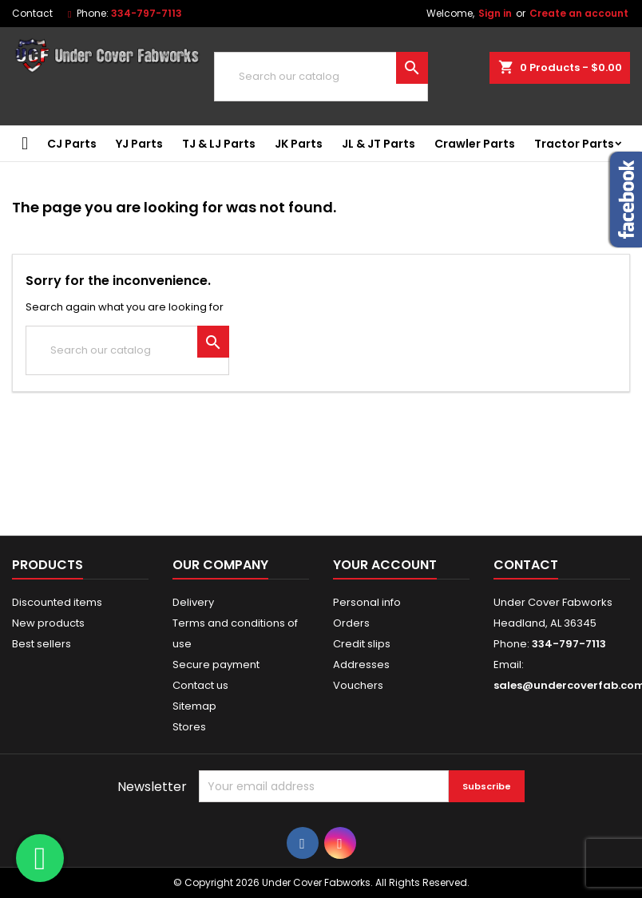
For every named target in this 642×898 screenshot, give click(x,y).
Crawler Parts (474, 144)
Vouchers (358, 685)
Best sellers (41, 643)
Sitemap (194, 706)
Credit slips (361, 643)
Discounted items (57, 602)
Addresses (361, 664)
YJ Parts (139, 144)
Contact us (200, 685)
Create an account (578, 13)
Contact (32, 13)
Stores (189, 726)
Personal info (367, 602)
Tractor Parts (574, 144)
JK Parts (299, 144)
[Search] (321, 76)
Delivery (193, 602)
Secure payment (216, 664)
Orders (351, 623)
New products (48, 623)
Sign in (495, 13)
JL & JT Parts (378, 144)
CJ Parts (72, 144)
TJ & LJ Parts (219, 144)
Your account (385, 565)
